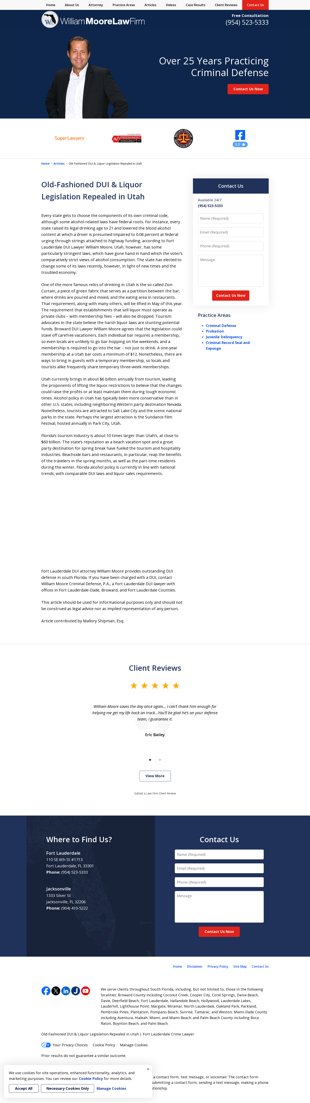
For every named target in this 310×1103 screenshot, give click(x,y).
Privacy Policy (218, 966)
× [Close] (148, 1069)
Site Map (240, 966)
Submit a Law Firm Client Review (155, 793)
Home (50, 5)
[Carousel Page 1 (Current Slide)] (150, 760)
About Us (72, 5)
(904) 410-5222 (74, 908)
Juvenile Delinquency (224, 336)
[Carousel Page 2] (160, 760)
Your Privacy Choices (64, 1045)
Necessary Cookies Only (67, 1088)
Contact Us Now (248, 89)
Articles (150, 5)
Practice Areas (124, 5)
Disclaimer (195, 966)
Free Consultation (250, 15)
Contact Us (255, 5)
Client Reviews (226, 5)
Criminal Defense (221, 325)
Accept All (23, 1088)
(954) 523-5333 (247, 22)
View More (155, 775)
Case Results (195, 5)
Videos (171, 5)
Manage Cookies (134, 1045)
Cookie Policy (104, 1045)
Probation (215, 331)
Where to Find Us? (79, 839)
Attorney (96, 5)
